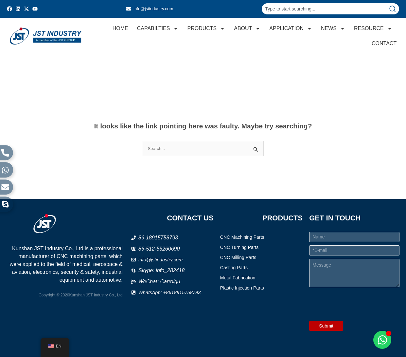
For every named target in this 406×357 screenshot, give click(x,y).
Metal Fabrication (237, 278)
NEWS (333, 28)
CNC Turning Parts (239, 247)
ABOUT (247, 28)
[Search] (394, 8)
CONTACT (383, 43)
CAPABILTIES (157, 28)
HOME (120, 28)
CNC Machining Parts (242, 237)
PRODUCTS (206, 28)
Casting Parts (234, 268)
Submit (326, 326)
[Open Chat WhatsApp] (382, 340)
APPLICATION (290, 28)
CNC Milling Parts (238, 257)
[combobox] (325, 8)
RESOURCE (373, 28)
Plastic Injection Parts (242, 288)
